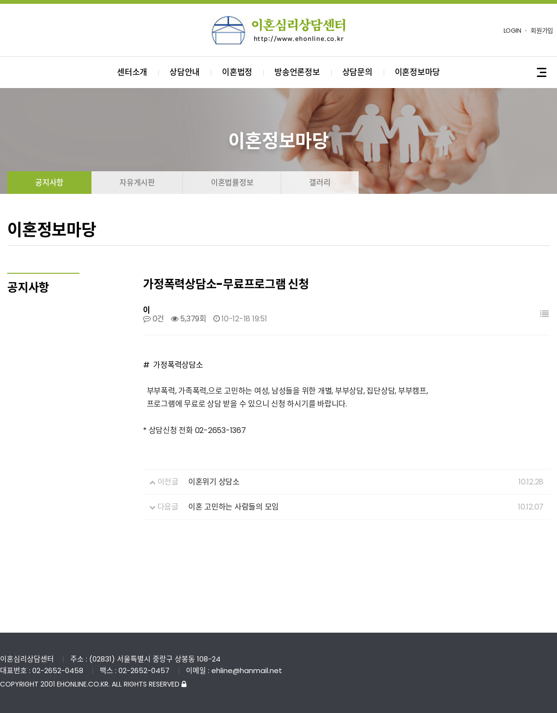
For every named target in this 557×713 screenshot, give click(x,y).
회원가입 (542, 30)
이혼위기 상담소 (214, 481)
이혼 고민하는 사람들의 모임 (233, 506)
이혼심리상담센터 (278, 30)
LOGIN (512, 30)
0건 (153, 318)
